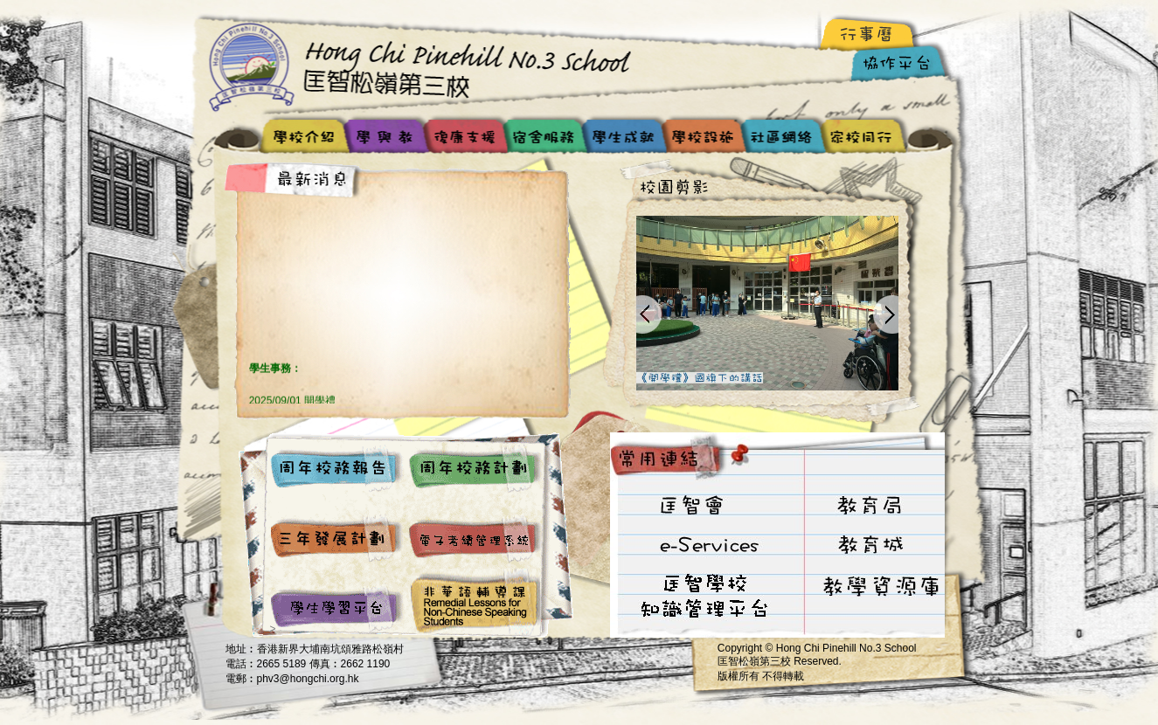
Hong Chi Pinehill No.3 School (426, 65)
